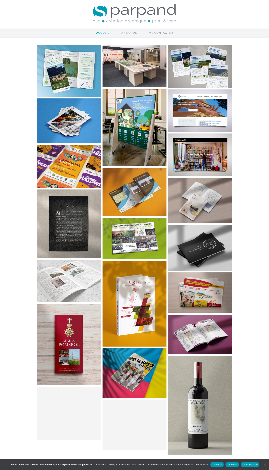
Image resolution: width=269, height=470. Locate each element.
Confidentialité (250, 464)
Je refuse (232, 464)
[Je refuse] (264, 464)
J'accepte (217, 464)
